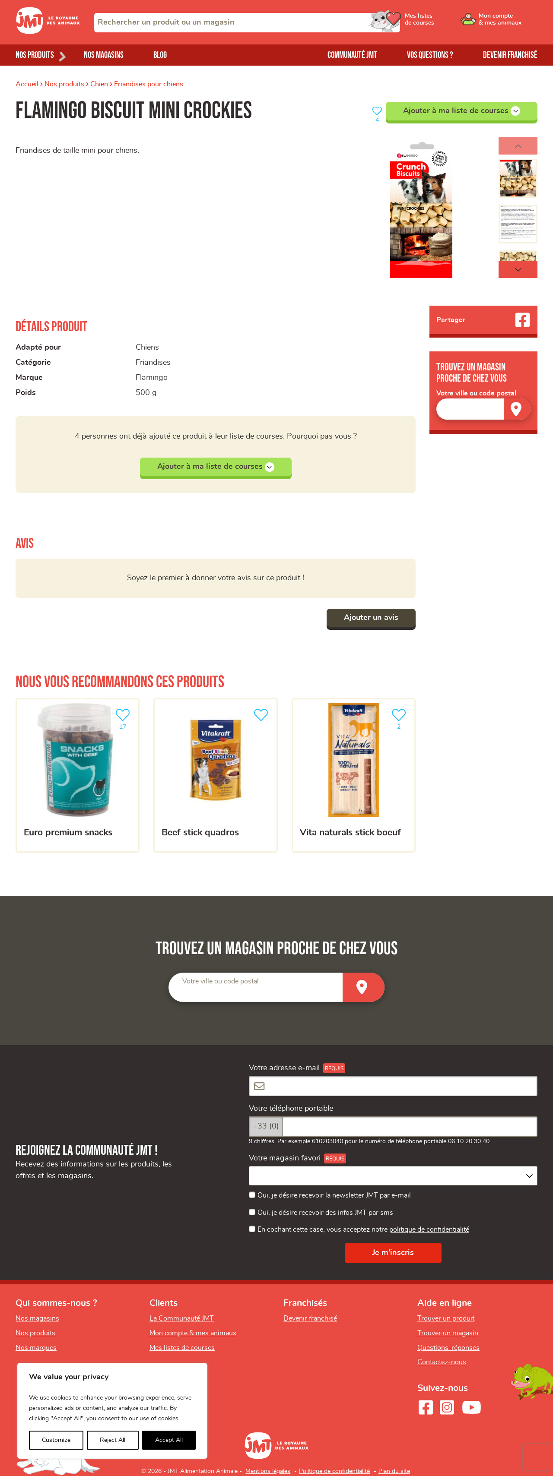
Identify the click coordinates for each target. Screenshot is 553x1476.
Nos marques (36, 1347)
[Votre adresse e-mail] (393, 1086)
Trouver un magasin (447, 1333)
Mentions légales (267, 1471)
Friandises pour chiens (148, 84)
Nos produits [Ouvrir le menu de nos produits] (35, 55)
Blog (160, 55)
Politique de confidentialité (334, 1471)
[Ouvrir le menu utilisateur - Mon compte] (508, 22)
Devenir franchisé (510, 55)
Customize (56, 1440)
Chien (99, 84)
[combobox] (247, 22)
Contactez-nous (441, 1362)
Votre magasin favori (285, 1158)
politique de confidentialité (429, 1229)
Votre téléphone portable (291, 1109)
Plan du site (394, 1471)
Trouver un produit (445, 1318)
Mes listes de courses (182, 1347)
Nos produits (64, 84)
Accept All (169, 1440)
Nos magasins (104, 55)
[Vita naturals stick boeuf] (354, 775)
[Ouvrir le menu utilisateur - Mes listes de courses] (442, 22)
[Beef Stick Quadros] (215, 775)
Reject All (112, 1440)
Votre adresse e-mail (284, 1068)
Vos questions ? (430, 55)
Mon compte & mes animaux (192, 1333)
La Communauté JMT (181, 1318)
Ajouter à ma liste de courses (461, 111)
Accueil (27, 84)
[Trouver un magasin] (517, 409)
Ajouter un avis (371, 618)
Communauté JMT (352, 55)
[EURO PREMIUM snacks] (78, 775)
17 (124, 718)
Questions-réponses (448, 1347)
